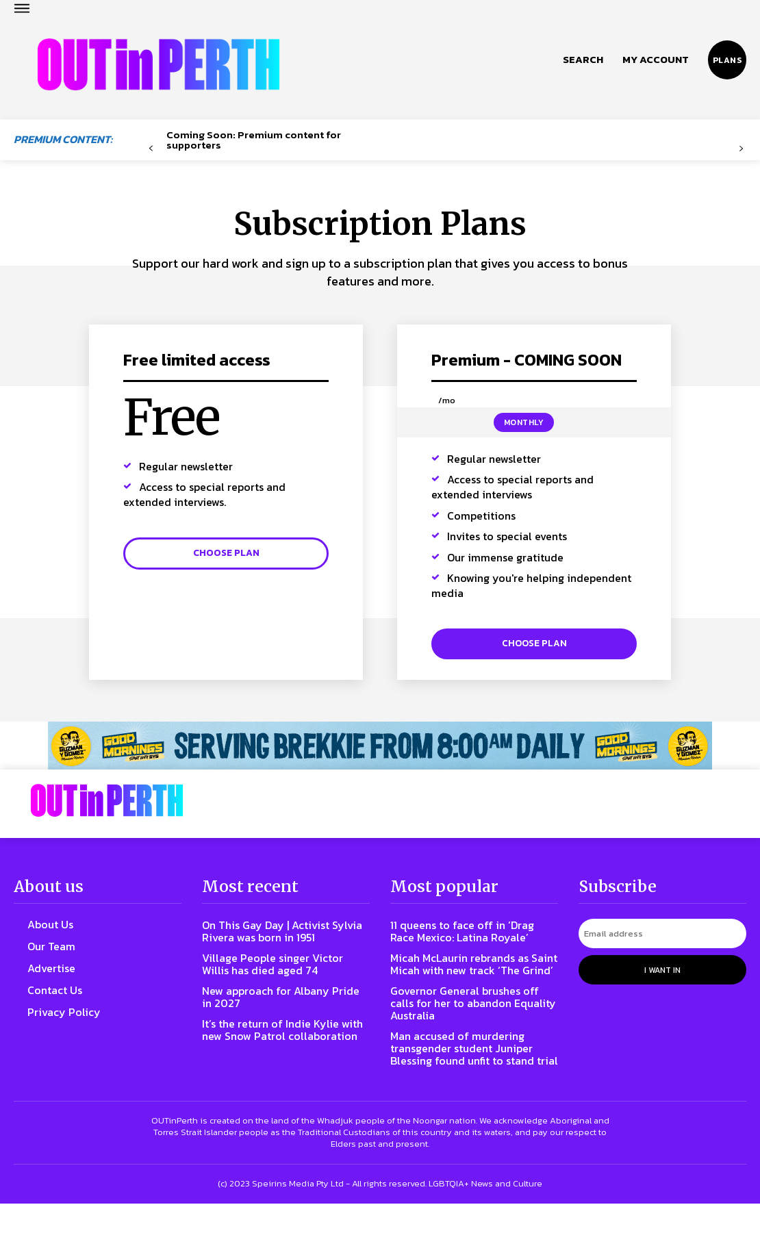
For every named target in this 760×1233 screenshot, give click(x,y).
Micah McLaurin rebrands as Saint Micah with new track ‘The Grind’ (467, 974)
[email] (662, 938)
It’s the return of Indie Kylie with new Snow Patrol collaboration (277, 1040)
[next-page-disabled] (741, 148)
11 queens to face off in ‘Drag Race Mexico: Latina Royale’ (470, 935)
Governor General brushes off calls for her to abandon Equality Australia (473, 1019)
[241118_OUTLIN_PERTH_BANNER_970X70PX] (380, 752)
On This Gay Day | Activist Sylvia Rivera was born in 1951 (283, 935)
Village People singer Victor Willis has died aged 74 (280, 968)
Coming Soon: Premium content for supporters (253, 140)
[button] (583, 59)
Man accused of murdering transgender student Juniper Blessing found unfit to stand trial (471, 1071)
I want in (662, 973)
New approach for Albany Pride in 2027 (273, 1001)
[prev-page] (151, 148)
